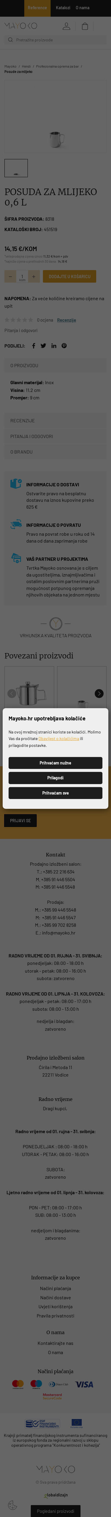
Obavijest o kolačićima (58, 738)
